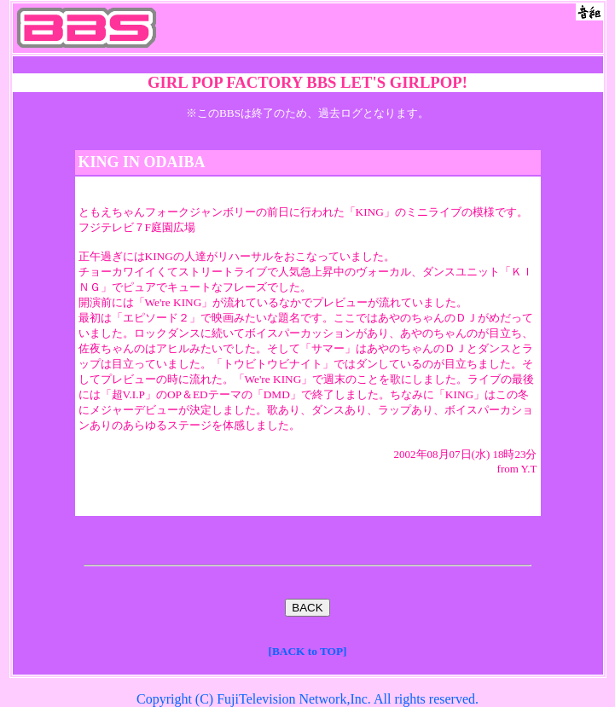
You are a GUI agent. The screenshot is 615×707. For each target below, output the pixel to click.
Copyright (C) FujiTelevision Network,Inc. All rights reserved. (307, 699)
